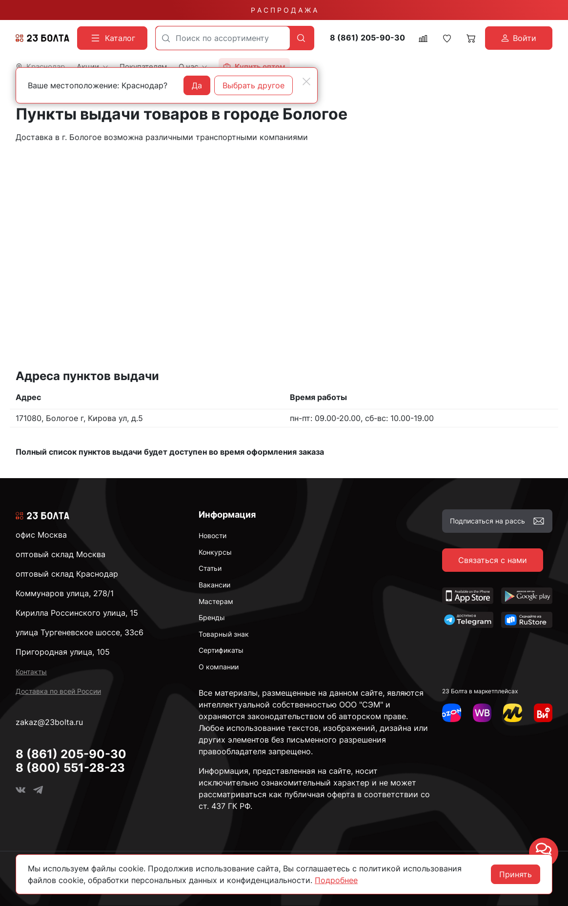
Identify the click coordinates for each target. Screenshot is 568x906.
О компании (219, 667)
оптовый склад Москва (60, 554)
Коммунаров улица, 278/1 (65, 593)
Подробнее (336, 880)
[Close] (306, 81)
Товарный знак (224, 634)
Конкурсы (215, 552)
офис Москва (41, 535)
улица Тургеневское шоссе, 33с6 (79, 632)
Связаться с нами (492, 560)
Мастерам (216, 601)
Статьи (210, 568)
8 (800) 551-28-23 (70, 768)
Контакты (31, 671)
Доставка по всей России (58, 691)
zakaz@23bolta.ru (49, 722)
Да (197, 85)
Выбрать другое (253, 85)
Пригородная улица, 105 (63, 652)
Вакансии (214, 585)
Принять (515, 874)
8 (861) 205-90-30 (367, 37)
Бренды (212, 617)
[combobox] (223, 38)
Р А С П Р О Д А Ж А (284, 10)
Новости (212, 535)
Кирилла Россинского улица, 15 (77, 613)
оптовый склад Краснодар (67, 574)
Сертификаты (221, 650)
